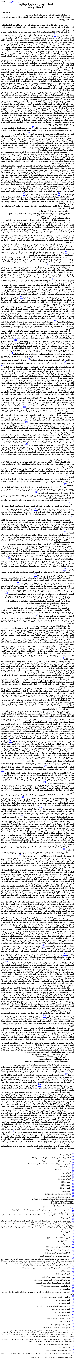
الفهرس (11, 2)
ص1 (18, 2)
